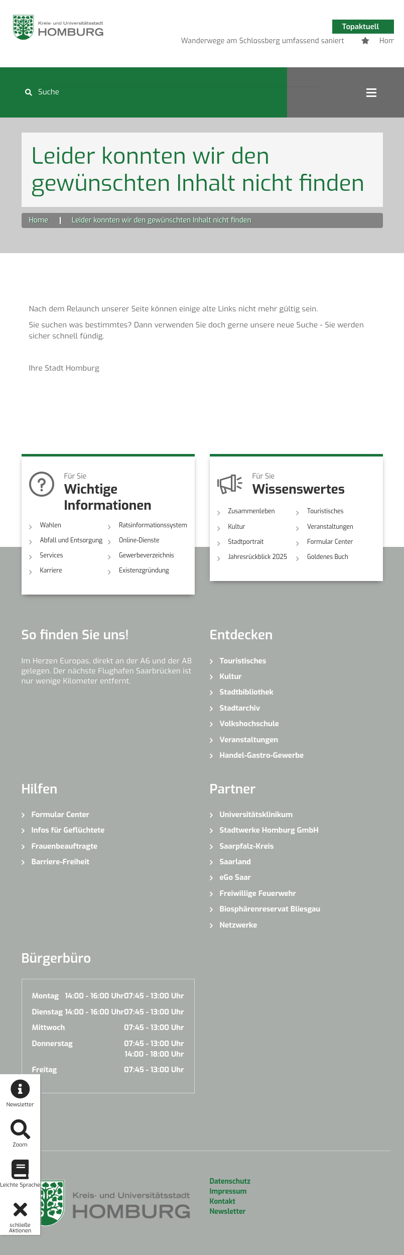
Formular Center (330, 542)
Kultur (236, 527)
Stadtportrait (246, 542)
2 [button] (256, 43)
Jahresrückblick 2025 (258, 557)
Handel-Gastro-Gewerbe (262, 755)
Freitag (44, 1070)
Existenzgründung (144, 570)
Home (38, 220)
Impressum (228, 1191)
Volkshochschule (249, 724)
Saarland (235, 862)
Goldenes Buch (327, 557)
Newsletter (228, 1211)
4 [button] (287, 43)
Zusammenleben (251, 511)
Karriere (51, 570)
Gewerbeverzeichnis (146, 555)
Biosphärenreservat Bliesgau (270, 909)
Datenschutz (230, 1181)
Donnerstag (52, 1044)
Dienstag (47, 1012)
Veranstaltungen (330, 527)
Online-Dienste (139, 540)
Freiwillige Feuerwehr (258, 893)
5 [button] (302, 43)
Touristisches (325, 511)
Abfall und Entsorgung (71, 540)
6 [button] (317, 43)
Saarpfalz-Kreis (247, 846)
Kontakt (222, 1201)
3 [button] (271, 43)
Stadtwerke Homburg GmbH (269, 830)
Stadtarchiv (240, 708)
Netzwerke (238, 925)
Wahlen (50, 525)
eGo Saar (235, 877)
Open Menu (371, 92)
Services (51, 555)
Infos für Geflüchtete (68, 830)
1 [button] (241, 43)
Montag (45, 996)
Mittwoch (48, 1027)
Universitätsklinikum (256, 815)
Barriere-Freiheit (61, 862)
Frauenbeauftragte (65, 846)
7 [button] (332, 43)
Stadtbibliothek (247, 692)
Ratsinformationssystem (153, 525)
